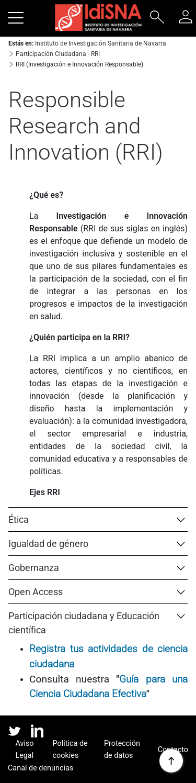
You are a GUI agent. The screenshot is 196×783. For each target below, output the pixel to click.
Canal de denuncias (40, 768)
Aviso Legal (24, 749)
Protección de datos (122, 749)
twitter (14, 730)
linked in (37, 731)
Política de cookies (70, 749)
